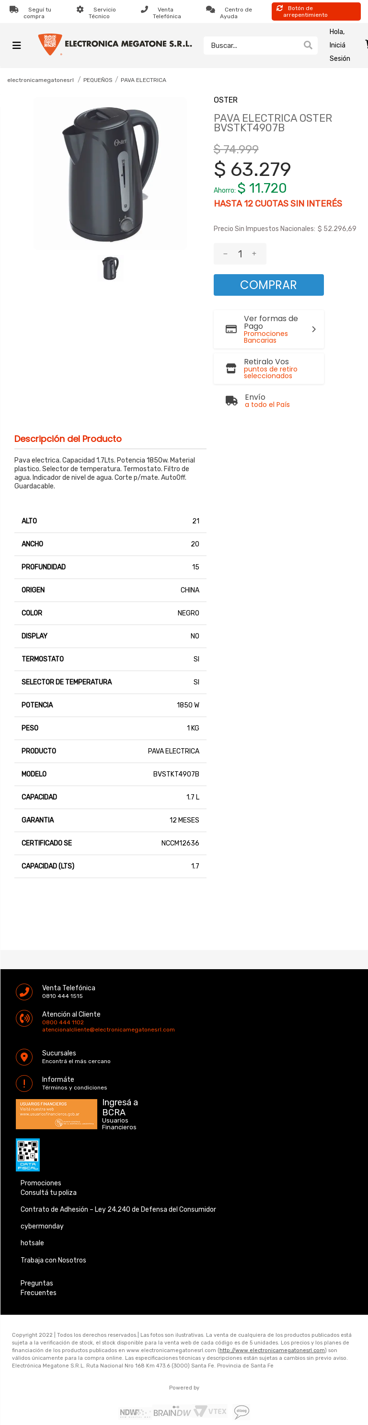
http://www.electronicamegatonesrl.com (272, 1329)
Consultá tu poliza (49, 1171)
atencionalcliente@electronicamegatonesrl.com (50, 1008)
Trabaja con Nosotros (53, 1239)
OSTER (226, 99)
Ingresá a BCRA (120, 1084)
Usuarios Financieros (119, 1102)
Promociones (41, 1162)
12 (248, 203)
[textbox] (251, 45)
